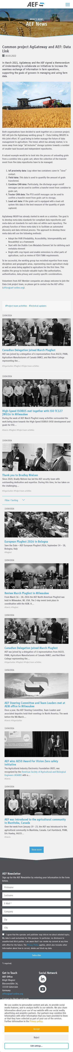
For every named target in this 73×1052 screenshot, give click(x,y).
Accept (36, 1029)
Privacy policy (36, 1021)
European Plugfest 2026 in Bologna (26, 541)
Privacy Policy (33, 945)
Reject (36, 1037)
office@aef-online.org (13, 287)
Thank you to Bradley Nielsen (20, 475)
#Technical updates (38, 306)
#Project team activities (16, 306)
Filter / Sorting (11, 500)
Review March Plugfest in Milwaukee (27, 593)
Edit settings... (37, 1046)
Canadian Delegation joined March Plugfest (28, 350)
